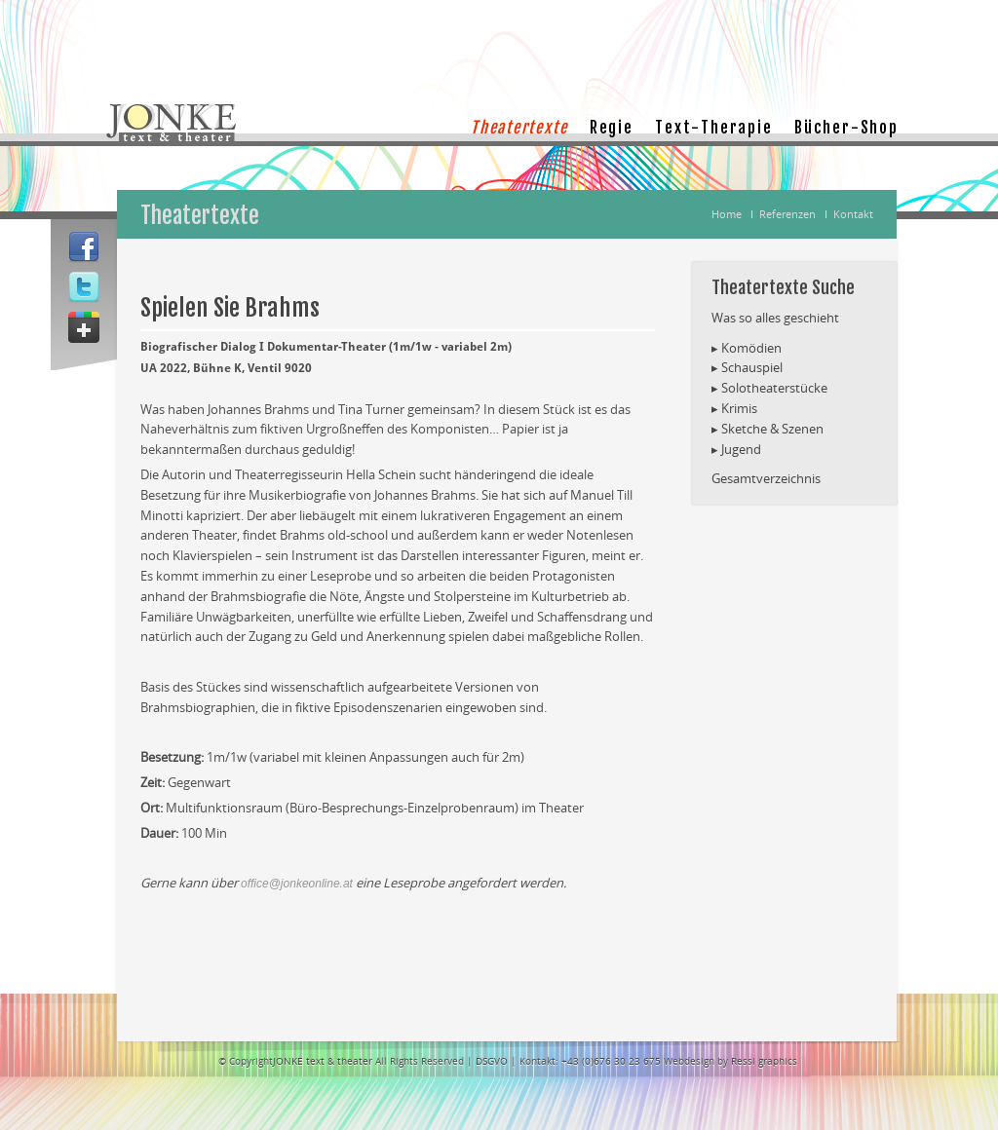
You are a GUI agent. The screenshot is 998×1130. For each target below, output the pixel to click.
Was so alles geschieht (775, 317)
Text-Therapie (713, 127)
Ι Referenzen (780, 214)
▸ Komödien (746, 348)
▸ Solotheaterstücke (769, 387)
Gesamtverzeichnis (766, 478)
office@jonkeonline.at (297, 883)
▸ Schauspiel (747, 367)
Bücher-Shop (846, 127)
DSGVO (493, 1061)
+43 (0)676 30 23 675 (611, 1061)
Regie (611, 127)
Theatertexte (519, 127)
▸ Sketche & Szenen (767, 428)
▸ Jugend (736, 449)
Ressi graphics (764, 1061)
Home (726, 214)
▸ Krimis (734, 408)
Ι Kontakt (846, 214)
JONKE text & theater (322, 1061)
